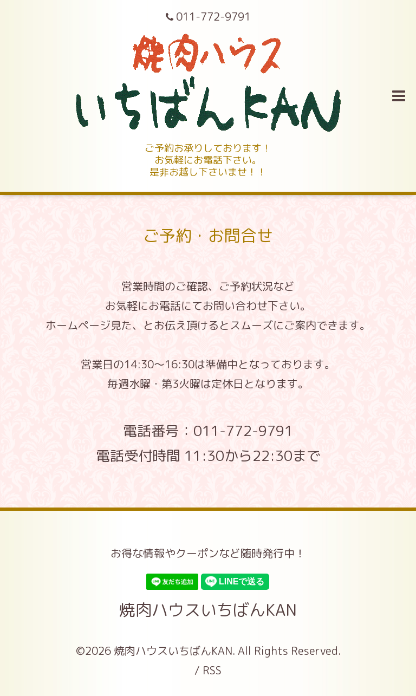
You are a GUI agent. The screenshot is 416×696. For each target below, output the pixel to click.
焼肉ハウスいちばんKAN (208, 610)
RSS (212, 670)
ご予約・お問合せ (208, 235)
